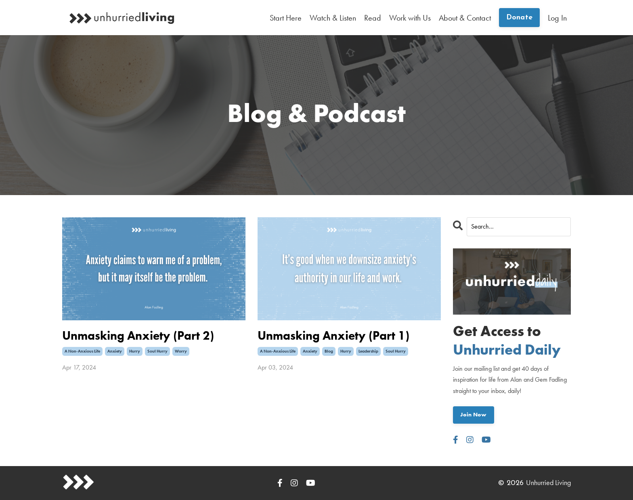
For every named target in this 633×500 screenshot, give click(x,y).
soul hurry (157, 351)
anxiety (114, 351)
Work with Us (410, 18)
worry (181, 351)
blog (329, 351)
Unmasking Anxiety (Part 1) (333, 335)
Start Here (286, 18)
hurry (134, 351)
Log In (557, 18)
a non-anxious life (82, 351)
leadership (368, 351)
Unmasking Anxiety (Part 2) (138, 335)
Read (372, 18)
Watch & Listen (333, 18)
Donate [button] (519, 17)
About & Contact (465, 18)
